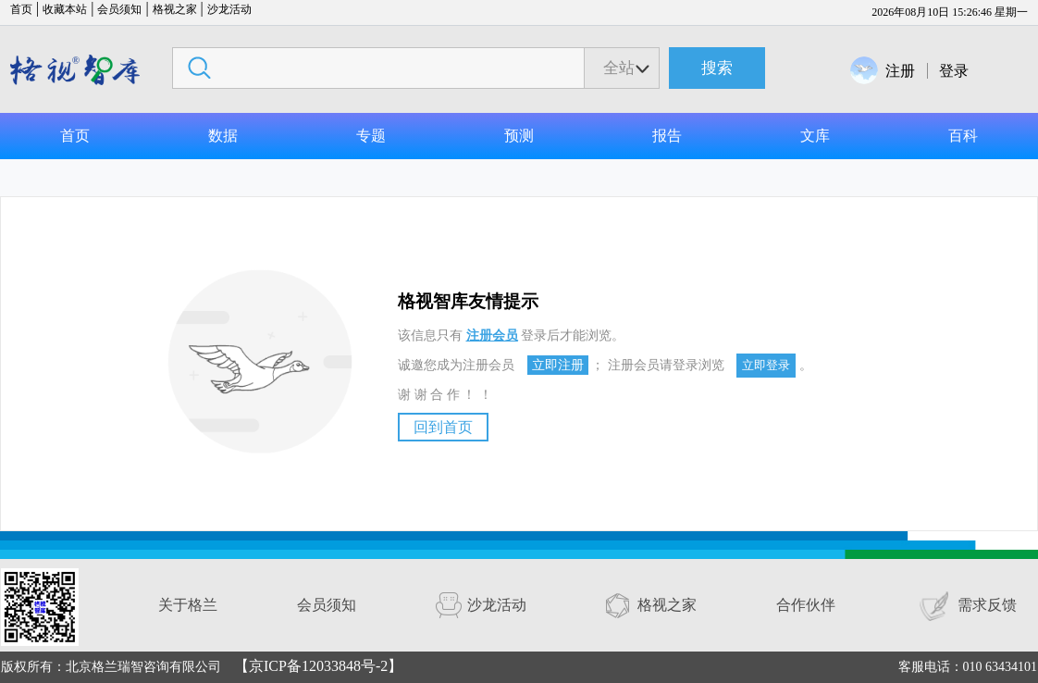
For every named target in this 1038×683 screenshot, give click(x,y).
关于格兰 (187, 605)
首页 (21, 9)
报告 (667, 135)
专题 (371, 135)
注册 (900, 71)
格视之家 (175, 9)
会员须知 (119, 9)
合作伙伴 (805, 605)
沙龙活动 (229, 9)
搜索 (717, 68)
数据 (223, 135)
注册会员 (492, 335)
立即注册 (558, 365)
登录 (954, 71)
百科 (963, 135)
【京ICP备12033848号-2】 (318, 666)
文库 (815, 135)
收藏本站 (65, 9)
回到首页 (443, 427)
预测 (519, 135)
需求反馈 (987, 605)
